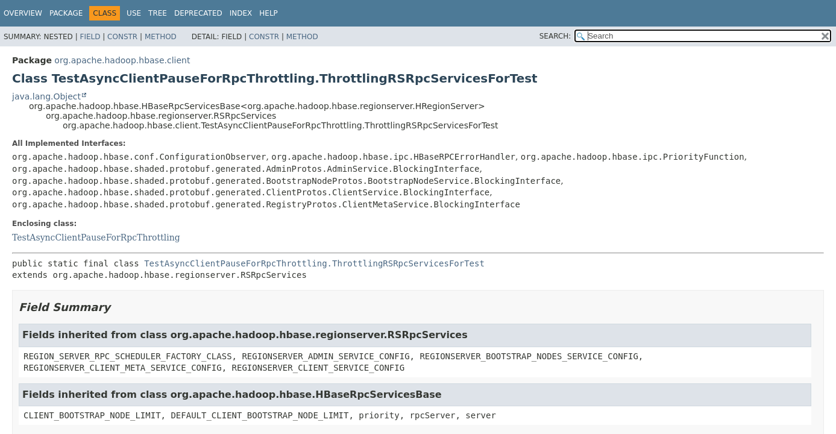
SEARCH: (555, 36)
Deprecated (198, 13)
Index (241, 13)
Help (268, 13)
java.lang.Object (46, 96)
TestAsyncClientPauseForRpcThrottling (96, 237)
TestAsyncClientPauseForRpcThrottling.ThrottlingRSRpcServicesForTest (314, 263)
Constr (122, 37)
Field (90, 37)
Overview (23, 13)
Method (161, 37)
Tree (157, 13)
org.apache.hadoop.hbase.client (122, 60)
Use (134, 13)
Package (66, 13)
